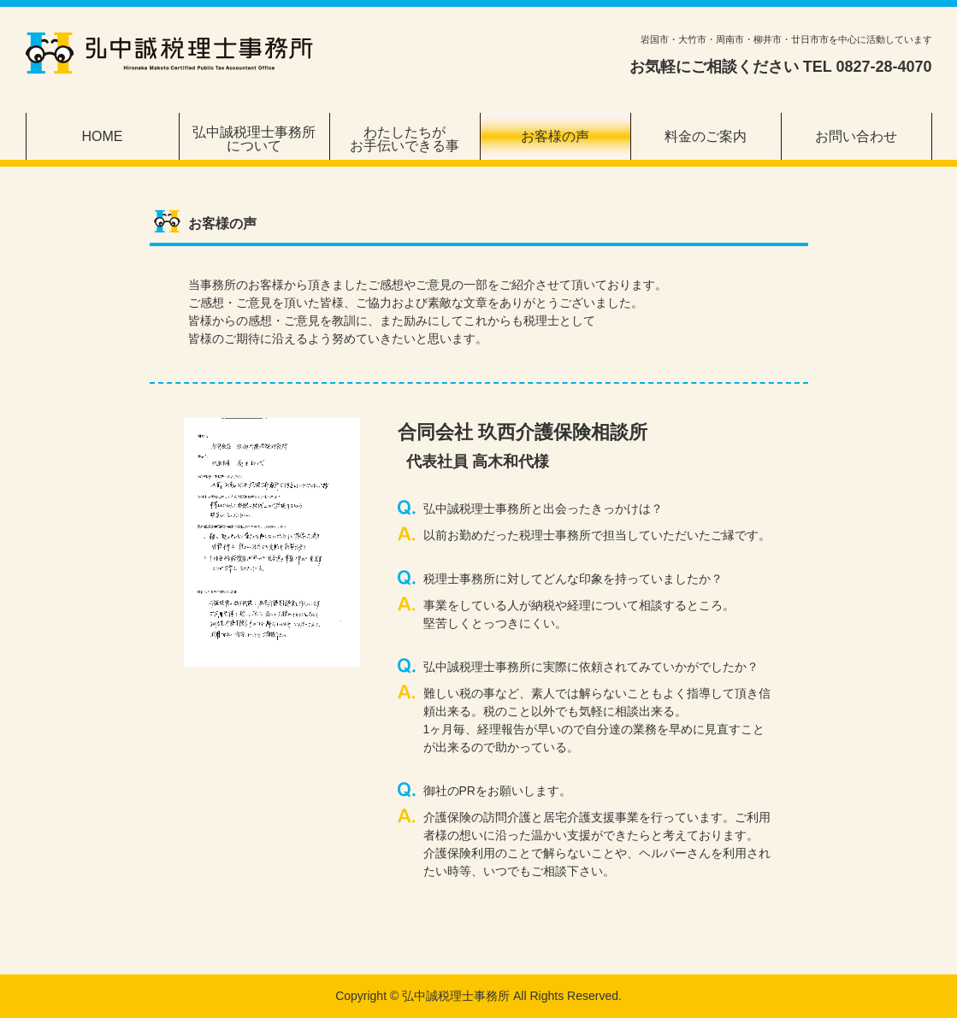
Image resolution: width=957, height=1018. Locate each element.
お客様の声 (555, 136)
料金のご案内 (706, 136)
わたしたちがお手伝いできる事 (404, 139)
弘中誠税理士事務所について (254, 139)
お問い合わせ (856, 136)
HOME (102, 136)
